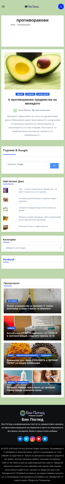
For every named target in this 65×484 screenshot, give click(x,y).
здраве (20, 94)
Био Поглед (32, 420)
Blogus (32, 480)
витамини (12, 301)
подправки (46, 355)
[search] (25, 164)
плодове (30, 94)
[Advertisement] (32, 35)
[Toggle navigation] (3, 6)
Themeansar (44, 480)
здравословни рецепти (27, 355)
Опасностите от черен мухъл (33, 226)
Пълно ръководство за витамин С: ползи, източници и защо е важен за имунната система (30, 309)
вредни (11, 382)
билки (10, 355)
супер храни (43, 94)
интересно (23, 382)
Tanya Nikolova (22, 110)
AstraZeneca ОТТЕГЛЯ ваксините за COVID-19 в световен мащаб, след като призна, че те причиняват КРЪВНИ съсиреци (32, 336)
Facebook (8, 259)
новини (11, 328)
